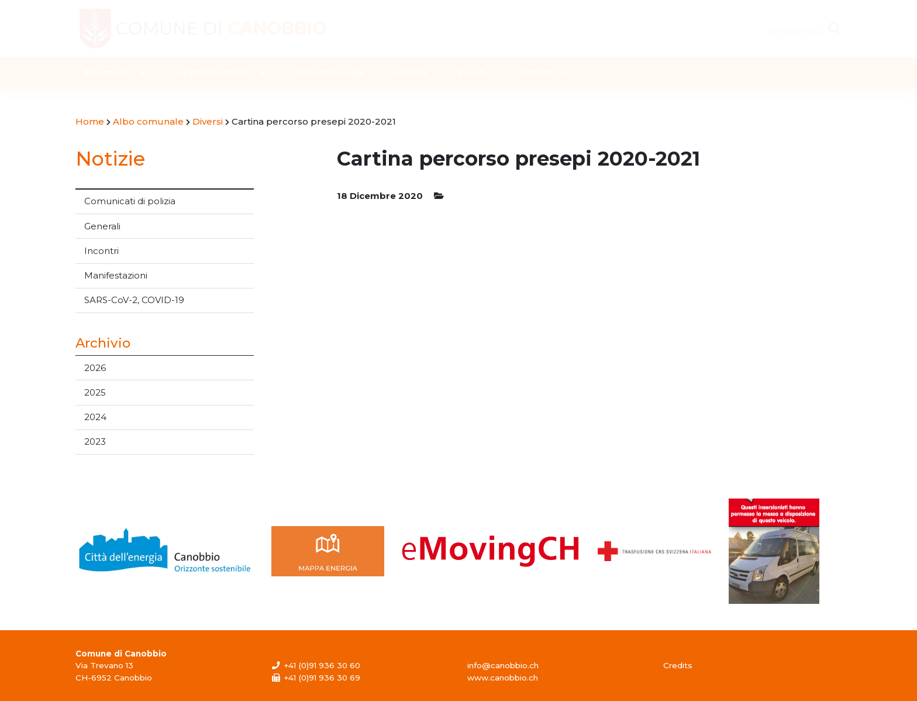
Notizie (411, 72)
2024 (95, 416)
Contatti (534, 72)
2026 (95, 367)
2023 (95, 441)
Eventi (471, 72)
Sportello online (213, 72)
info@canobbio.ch (503, 665)
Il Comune (107, 72)
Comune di (221, 28)
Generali (102, 226)
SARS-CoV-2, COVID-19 (134, 299)
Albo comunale (330, 72)
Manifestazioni (115, 275)
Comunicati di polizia (129, 201)
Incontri (101, 250)
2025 (95, 392)
